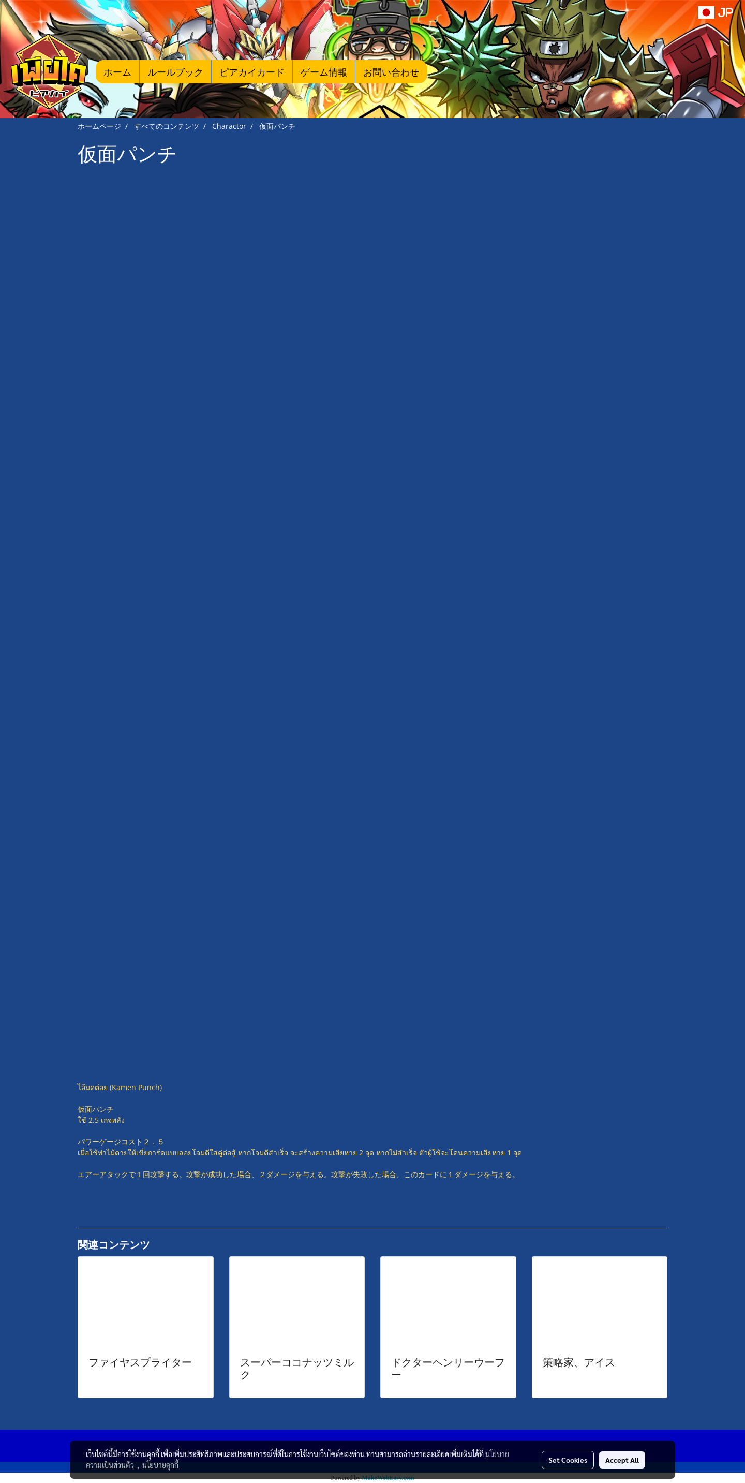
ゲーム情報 (324, 71)
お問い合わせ (391, 71)
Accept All (622, 1459)
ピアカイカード (252, 71)
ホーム (117, 71)
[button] (442, 71)
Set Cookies (567, 1459)
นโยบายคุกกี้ (160, 1465)
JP (715, 12)
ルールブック (175, 71)
